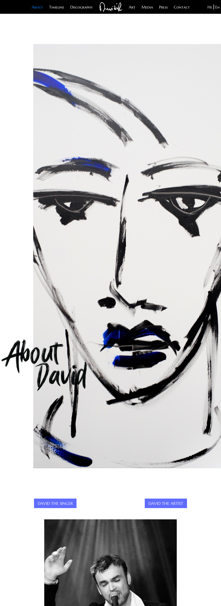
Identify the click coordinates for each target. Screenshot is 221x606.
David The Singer (55, 503)
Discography (81, 7)
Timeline (56, 7)
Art (132, 7)
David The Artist (165, 503)
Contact (182, 7)
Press (163, 7)
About (37, 7)
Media (147, 7)
